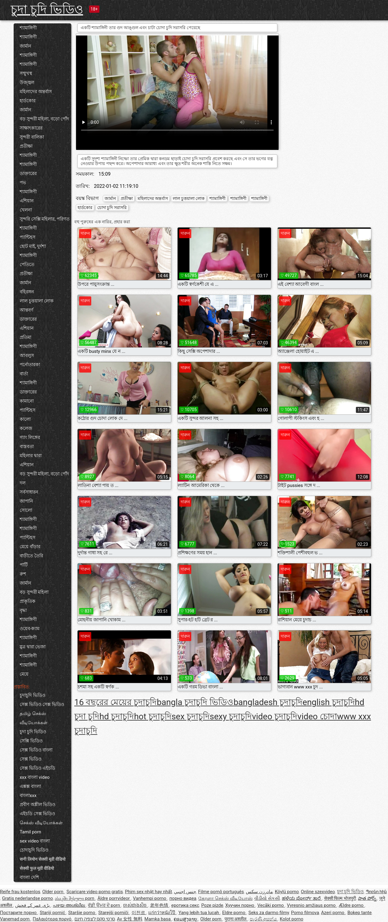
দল (22, 483)
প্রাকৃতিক (27, 601)
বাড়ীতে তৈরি (31, 556)
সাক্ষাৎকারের (31, 128)
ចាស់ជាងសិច (135, 905)
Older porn (53, 891)
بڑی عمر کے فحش (33, 905)
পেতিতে (27, 264)
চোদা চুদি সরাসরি (112, 207)
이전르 (139, 912)
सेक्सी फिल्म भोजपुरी (340, 898)
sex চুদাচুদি (191, 716)
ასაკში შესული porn (75, 898)
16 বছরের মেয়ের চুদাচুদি (115, 702)
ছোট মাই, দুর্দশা (33, 246)
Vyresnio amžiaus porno (312, 905)
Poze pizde (212, 905)
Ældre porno (352, 905)
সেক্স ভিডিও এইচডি (37, 768)
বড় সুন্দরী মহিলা (34, 592)
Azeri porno (333, 912)
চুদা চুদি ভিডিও (47, 9)
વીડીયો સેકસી (267, 898)
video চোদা (317, 716)
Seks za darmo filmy (269, 912)
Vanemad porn (15, 919)
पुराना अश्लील (236, 919)
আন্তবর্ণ (26, 310)
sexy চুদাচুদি (231, 716)
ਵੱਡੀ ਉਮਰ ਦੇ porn (104, 905)
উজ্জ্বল (27, 82)
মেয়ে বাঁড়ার (30, 546)
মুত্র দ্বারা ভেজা (32, 647)
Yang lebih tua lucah (199, 912)
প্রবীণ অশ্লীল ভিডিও (37, 804)
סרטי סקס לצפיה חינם (95, 919)
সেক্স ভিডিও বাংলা (36, 750)
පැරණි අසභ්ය (264, 919)
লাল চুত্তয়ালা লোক (37, 301)
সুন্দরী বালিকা (32, 137)
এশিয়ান (27, 201)
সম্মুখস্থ (26, 73)
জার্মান (25, 46)
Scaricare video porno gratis (94, 891)
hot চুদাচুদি (153, 716)
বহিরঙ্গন (27, 292)
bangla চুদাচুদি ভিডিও (195, 702)
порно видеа (182, 898)
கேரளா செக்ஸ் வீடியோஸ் (225, 898)
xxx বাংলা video (35, 777)
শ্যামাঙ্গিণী (28, 28)
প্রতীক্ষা (26, 146)
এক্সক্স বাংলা (30, 786)
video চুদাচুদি (274, 716)
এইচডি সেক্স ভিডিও (37, 813)
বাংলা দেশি (29, 877)
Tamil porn (30, 832)
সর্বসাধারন (29, 492)
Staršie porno (82, 912)
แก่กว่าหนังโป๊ (162, 912)
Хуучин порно (240, 905)
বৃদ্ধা (23, 610)
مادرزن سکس (259, 891)
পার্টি (24, 565)
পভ (23, 182)
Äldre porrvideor (114, 898)
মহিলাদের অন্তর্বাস (36, 91)
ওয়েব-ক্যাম (29, 628)
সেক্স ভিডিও (31, 759)
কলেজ (26, 428)
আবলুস (27, 355)
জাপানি (26, 501)
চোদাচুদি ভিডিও (34, 850)
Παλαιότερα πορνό (52, 919)
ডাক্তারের (28, 173)
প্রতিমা (25, 337)
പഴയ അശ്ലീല (69, 905)
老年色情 (159, 905)
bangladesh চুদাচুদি (268, 702)
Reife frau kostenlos (20, 891)
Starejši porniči (113, 912)
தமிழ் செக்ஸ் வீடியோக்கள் (34, 718)
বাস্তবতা (27, 446)
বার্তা (24, 374)
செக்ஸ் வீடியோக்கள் (41, 823)
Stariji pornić (53, 912)
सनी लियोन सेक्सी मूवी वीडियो (42, 859)
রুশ (23, 574)
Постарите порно (19, 912)
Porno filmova (305, 912)
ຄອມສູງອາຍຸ (186, 919)
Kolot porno (291, 919)
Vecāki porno (271, 905)
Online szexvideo (318, 891)
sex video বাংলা (35, 841)
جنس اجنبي (185, 891)
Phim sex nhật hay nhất (148, 891)
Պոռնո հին (376, 891)
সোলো (26, 510)
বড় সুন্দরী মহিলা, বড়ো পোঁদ (44, 119)
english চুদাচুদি (329, 702)
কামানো (27, 401)
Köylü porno (287, 891)
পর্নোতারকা (30, 364)
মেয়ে (24, 674)
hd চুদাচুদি (116, 716)
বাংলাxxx (28, 795)
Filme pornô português (221, 891)
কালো (25, 419)
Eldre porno (234, 912)
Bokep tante (359, 912)
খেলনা (26, 210)
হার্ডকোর (27, 100)
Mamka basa (158, 919)
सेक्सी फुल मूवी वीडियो (37, 868)
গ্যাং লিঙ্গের (30, 437)
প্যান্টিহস (27, 237)
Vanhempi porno (150, 898)
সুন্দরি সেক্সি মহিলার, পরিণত (44, 219)
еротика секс (185, 905)
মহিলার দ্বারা (31, 455)
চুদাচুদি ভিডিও (32, 695)
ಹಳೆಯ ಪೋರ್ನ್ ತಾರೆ (302, 898)
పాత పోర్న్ (367, 898)
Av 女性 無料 (129, 919)
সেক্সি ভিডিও (31, 741)
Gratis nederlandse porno (27, 898)
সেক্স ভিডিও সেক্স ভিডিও (42, 704)
